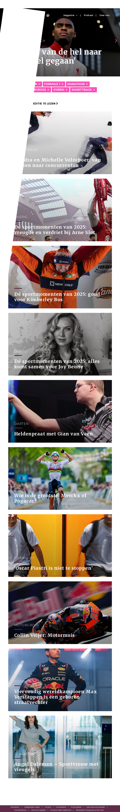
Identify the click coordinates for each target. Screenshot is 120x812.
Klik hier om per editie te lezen (33, 103)
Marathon (76, 84)
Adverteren (15, 807)
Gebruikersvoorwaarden (95, 807)
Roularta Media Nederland (60, 810)
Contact (48, 807)
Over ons (104, 15)
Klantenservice (20, 810)
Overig (58, 89)
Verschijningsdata (38, 810)
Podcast (88, 15)
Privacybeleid (76, 807)
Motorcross (35, 89)
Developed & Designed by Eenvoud (90, 810)
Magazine (69, 15)
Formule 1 (52, 84)
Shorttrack (82, 89)
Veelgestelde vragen (32, 807)
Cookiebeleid (61, 807)
